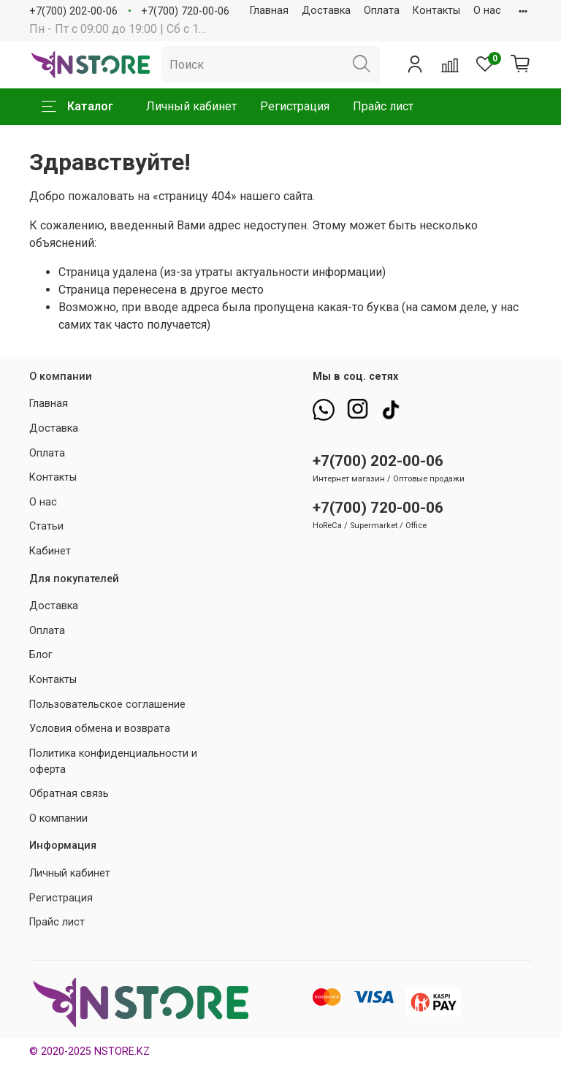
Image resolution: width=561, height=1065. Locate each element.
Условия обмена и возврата (99, 728)
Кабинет (50, 551)
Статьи (46, 526)
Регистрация (294, 106)
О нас (487, 10)
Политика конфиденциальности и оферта (113, 761)
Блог (41, 655)
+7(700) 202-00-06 (73, 11)
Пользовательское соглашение (107, 704)
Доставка (326, 10)
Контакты (436, 10)
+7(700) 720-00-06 (185, 11)
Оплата (382, 10)
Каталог (77, 106)
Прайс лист (383, 106)
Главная (269, 10)
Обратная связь (69, 793)
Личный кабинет (191, 106)
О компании (58, 818)
